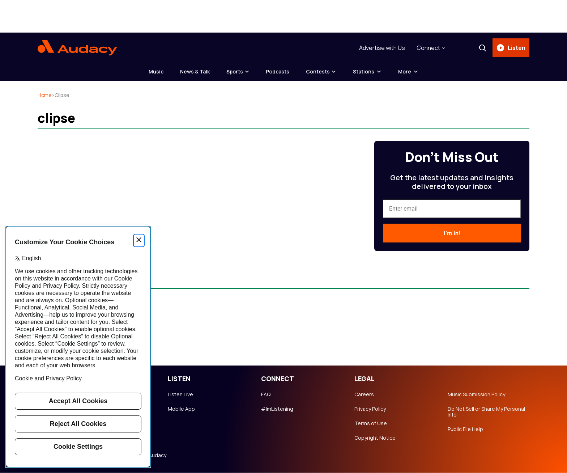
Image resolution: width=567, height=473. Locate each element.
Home (45, 95)
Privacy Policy (370, 409)
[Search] (482, 47)
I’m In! (452, 233)
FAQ (265, 395)
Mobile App (181, 409)
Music (154, 71)
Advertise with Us (382, 48)
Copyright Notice (375, 438)
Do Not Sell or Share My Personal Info (486, 412)
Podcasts (278, 71)
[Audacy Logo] (77, 48)
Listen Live (180, 395)
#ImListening (277, 409)
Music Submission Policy (476, 395)
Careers (364, 395)
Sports (234, 71)
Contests (320, 71)
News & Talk (194, 71)
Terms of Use (370, 424)
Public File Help (465, 429)
